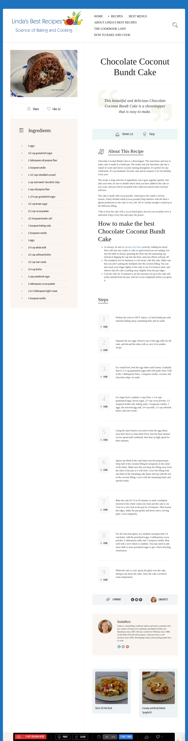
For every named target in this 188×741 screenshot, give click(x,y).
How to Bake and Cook (112, 34)
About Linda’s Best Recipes (115, 22)
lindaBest (163, 599)
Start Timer (125, 736)
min (113, 736)
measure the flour (133, 247)
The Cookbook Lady (110, 28)
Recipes (117, 16)
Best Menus (138, 16)
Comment (117, 599)
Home (98, 16)
